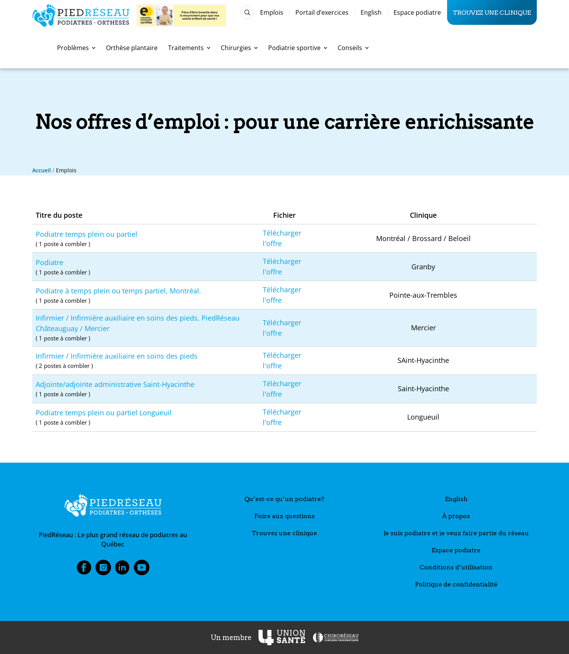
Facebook (84, 569)
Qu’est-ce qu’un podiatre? (284, 499)
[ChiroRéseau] (335, 637)
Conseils (353, 47)
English (371, 12)
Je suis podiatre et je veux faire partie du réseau (456, 533)
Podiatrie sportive (297, 47)
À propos (456, 516)
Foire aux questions (284, 516)
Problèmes (76, 47)
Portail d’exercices (322, 12)
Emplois (271, 12)
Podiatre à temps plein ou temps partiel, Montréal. (146, 295)
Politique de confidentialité (456, 584)
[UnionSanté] (281, 637)
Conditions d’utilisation (456, 567)
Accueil (41, 170)
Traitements (189, 47)
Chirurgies (239, 47)
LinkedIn (122, 569)
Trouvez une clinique (492, 12)
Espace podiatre (417, 12)
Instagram (103, 569)
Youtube (141, 569)
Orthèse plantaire (132, 47)
